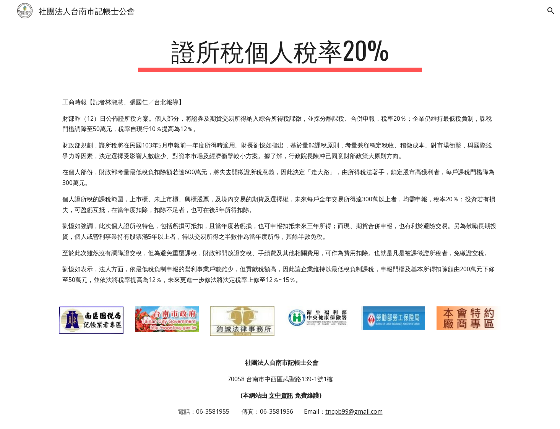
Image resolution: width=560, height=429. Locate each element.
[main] (280, 53)
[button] (551, 11)
